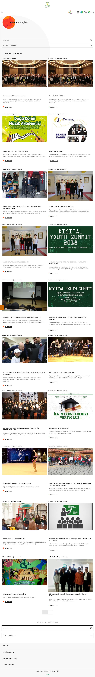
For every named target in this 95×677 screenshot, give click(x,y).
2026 (47, 674)
